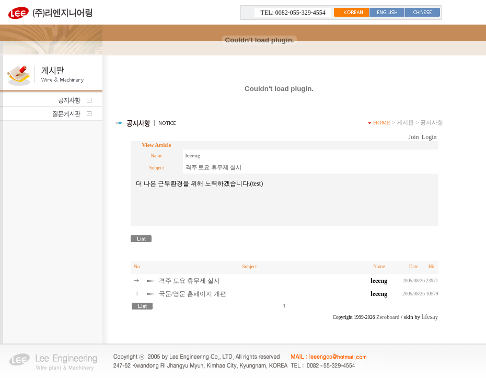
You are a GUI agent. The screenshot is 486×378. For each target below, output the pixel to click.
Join (413, 137)
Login (429, 137)
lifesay (430, 316)
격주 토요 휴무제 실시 (189, 280)
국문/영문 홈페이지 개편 (192, 293)
